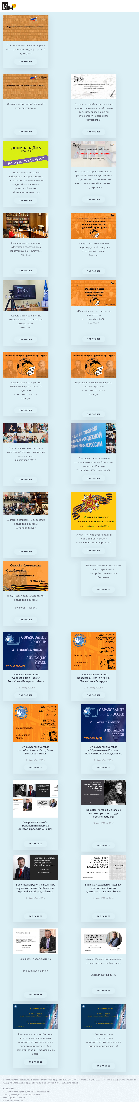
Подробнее (26, 62)
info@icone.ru (16, 1097)
